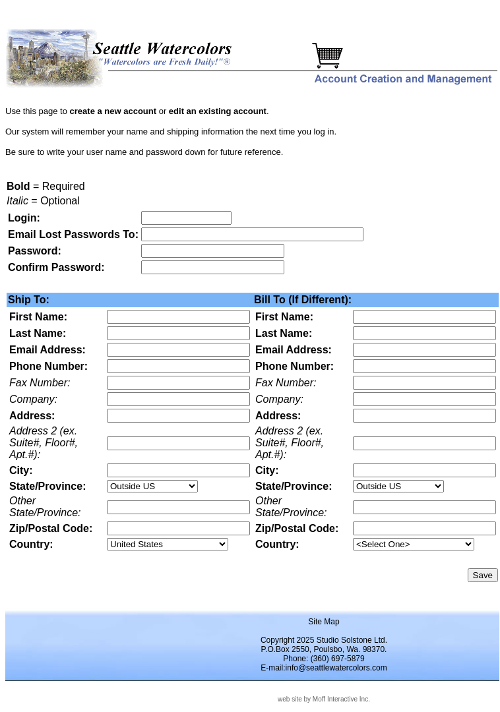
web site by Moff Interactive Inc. (324, 699)
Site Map (323, 621)
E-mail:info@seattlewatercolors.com (324, 667)
